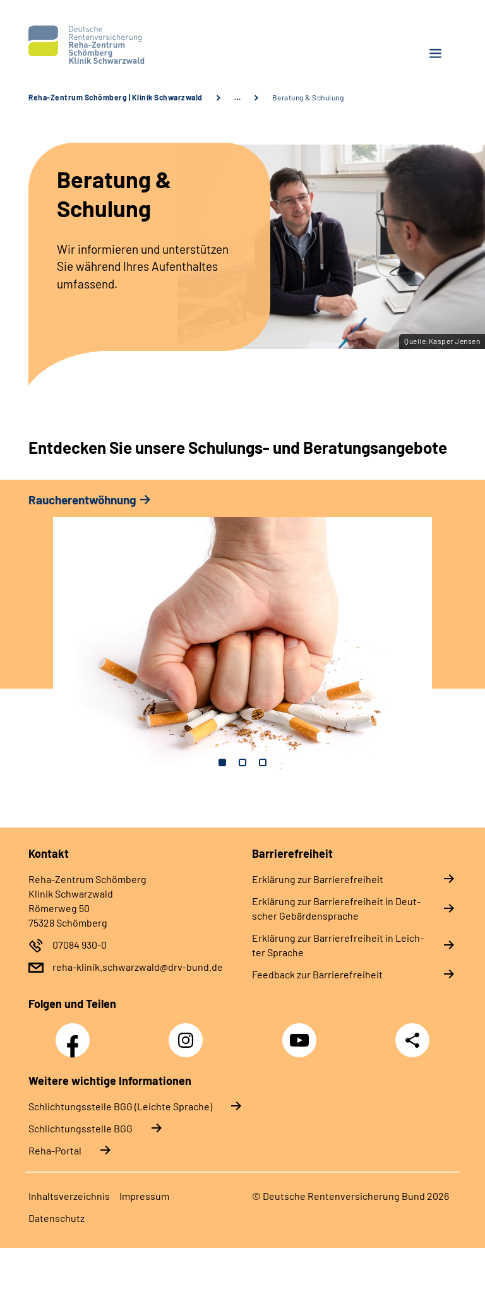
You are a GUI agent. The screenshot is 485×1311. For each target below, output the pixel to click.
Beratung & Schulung (308, 97)
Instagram (189, 1033)
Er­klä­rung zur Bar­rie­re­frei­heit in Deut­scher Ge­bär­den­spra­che (336, 908)
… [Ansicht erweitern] (237, 97)
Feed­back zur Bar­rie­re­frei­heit (317, 974)
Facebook (76, 1033)
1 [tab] (222, 762)
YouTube (301, 1033)
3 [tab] (263, 762)
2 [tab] (242, 762)
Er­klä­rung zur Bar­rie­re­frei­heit (317, 879)
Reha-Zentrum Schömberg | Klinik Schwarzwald (115, 97)
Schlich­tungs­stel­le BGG (80, 1128)
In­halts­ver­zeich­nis (69, 1196)
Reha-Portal (54, 1150)
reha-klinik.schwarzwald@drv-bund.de (137, 967)
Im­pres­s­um (144, 1196)
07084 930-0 (79, 945)
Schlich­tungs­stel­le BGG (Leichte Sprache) (120, 1106)
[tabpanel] (242, 637)
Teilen (412, 1040)
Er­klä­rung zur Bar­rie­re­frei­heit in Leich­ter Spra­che (338, 945)
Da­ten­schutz (56, 1218)
